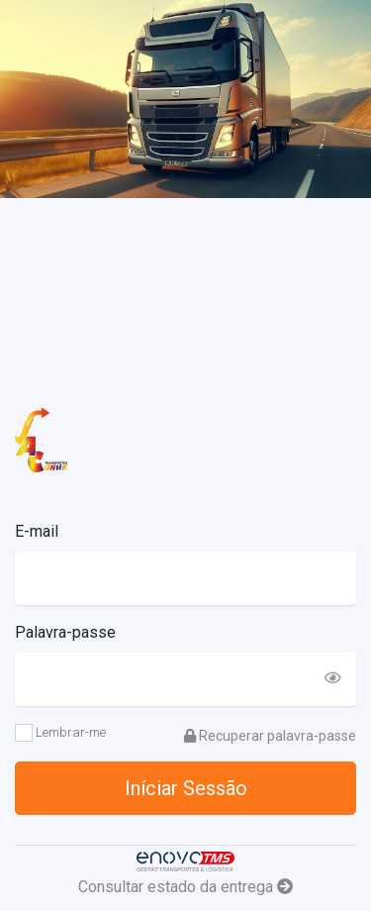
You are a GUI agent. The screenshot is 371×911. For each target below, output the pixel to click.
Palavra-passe (65, 632)
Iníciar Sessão (186, 788)
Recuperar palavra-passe (270, 736)
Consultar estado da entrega (185, 886)
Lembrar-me (60, 733)
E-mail (36, 531)
